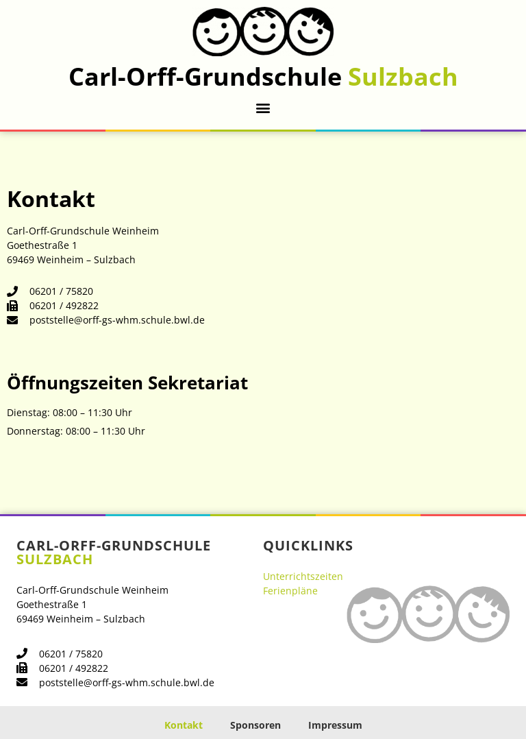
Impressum (335, 724)
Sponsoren (255, 724)
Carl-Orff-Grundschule (263, 76)
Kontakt (183, 724)
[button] (263, 107)
